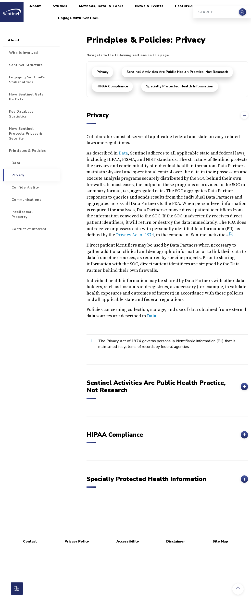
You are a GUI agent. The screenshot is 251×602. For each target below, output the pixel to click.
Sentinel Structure (26, 65)
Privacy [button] (167, 115)
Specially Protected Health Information (179, 86)
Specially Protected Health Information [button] (167, 479)
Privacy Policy (76, 541)
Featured (183, 6)
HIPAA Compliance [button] (167, 434)
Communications (26, 199)
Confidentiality (25, 187)
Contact (30, 541)
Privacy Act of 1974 (135, 235)
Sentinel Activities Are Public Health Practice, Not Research (177, 72)
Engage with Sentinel (78, 18)
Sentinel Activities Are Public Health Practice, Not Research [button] (167, 386)
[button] (238, 589)
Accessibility (127, 541)
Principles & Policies (27, 150)
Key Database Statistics (21, 114)
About (35, 6)
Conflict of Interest (29, 229)
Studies (60, 6)
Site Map (220, 541)
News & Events (149, 6)
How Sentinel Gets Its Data (26, 97)
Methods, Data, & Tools (101, 6)
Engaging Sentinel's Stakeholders (27, 79)
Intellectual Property (22, 214)
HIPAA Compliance (112, 86)
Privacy (102, 72)
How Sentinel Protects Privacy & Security (25, 133)
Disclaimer (175, 541)
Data (123, 153)
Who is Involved (23, 52)
